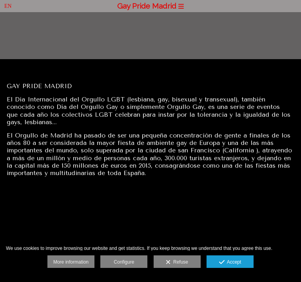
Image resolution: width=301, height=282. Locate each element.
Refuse (177, 262)
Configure (124, 262)
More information (71, 262)
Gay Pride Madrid (150, 6)
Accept (230, 262)
